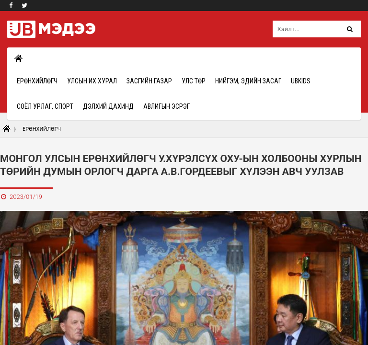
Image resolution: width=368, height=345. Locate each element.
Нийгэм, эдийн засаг (248, 81)
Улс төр (194, 81)
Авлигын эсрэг (166, 106)
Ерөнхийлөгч (37, 81)
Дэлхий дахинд (108, 106)
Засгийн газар (149, 81)
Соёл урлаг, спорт (45, 106)
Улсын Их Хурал (92, 81)
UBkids (300, 81)
